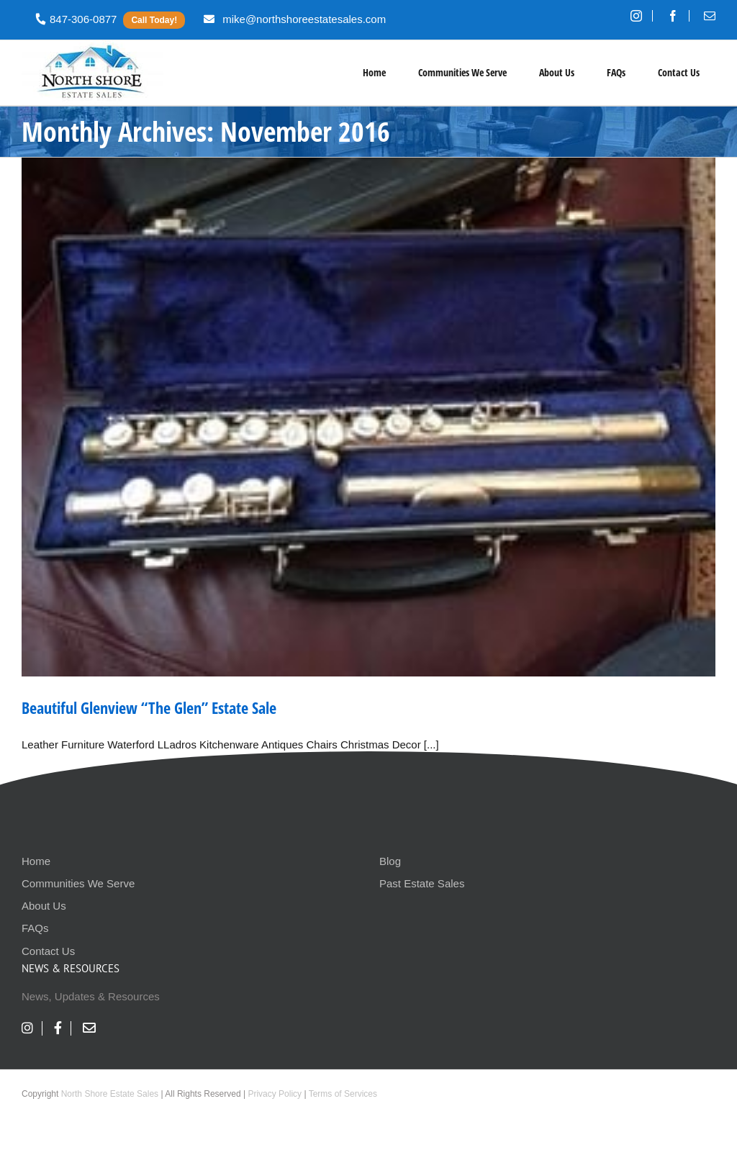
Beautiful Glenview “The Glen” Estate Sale (149, 707)
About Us (44, 906)
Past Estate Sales (421, 883)
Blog (390, 861)
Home (36, 861)
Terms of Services (343, 1094)
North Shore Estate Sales (109, 1094)
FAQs (35, 928)
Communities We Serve (78, 883)
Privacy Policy (275, 1094)
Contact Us (48, 951)
